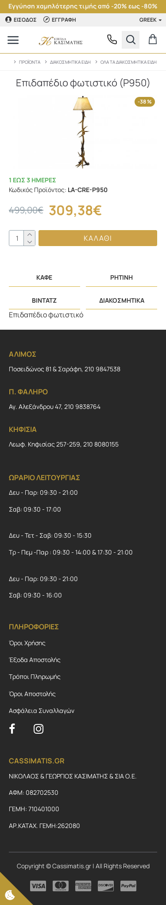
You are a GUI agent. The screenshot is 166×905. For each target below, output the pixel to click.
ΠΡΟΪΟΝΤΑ (29, 62)
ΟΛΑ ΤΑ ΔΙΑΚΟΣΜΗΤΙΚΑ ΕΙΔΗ (128, 62)
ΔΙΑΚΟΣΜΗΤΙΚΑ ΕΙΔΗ (70, 62)
